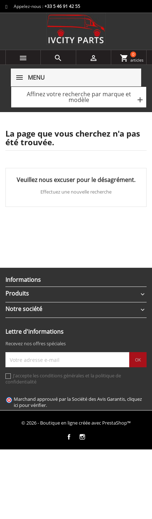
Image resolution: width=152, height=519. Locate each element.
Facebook (69, 437)
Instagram (82, 437)
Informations (23, 280)
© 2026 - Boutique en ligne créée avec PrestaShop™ (76, 423)
